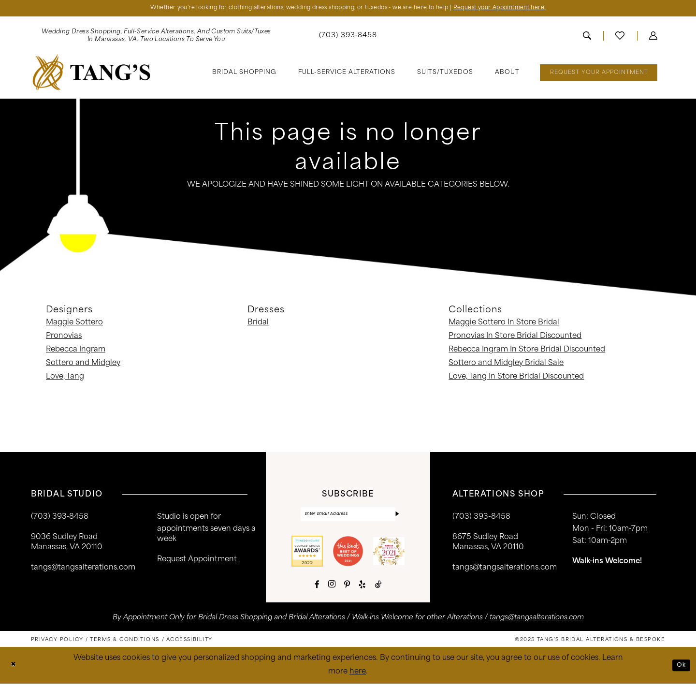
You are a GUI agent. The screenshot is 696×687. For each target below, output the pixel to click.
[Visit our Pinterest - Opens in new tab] (347, 588)
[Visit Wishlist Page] (620, 37)
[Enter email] (348, 517)
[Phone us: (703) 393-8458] (348, 37)
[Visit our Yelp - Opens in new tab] (362, 588)
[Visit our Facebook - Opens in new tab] (317, 588)
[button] (653, 37)
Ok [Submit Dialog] (680, 668)
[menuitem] (156, 37)
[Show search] (587, 37)
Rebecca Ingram (75, 351)
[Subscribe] (396, 517)
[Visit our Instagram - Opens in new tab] (331, 587)
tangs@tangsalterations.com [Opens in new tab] (537, 621)
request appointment (197, 561)
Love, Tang (65, 378)
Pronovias (64, 337)
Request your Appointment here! (522, 9)
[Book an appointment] (598, 74)
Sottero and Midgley (83, 364)
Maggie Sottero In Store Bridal (504, 324)
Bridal (258, 324)
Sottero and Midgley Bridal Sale (506, 364)
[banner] (91, 73)
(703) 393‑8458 (59, 518)
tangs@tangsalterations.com (83, 569)
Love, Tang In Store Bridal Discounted (516, 378)
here (357, 675)
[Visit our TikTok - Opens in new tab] (378, 588)
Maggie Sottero (74, 324)
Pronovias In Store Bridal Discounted (515, 337)
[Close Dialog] (14, 668)
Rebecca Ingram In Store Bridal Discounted (527, 351)
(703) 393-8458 (481, 518)
